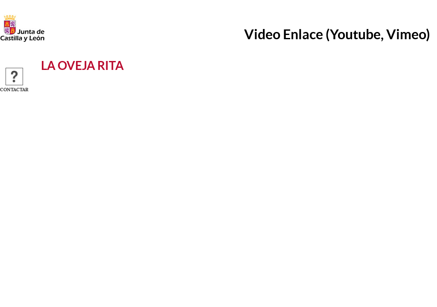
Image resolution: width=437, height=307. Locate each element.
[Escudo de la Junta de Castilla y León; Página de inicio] (22, 40)
